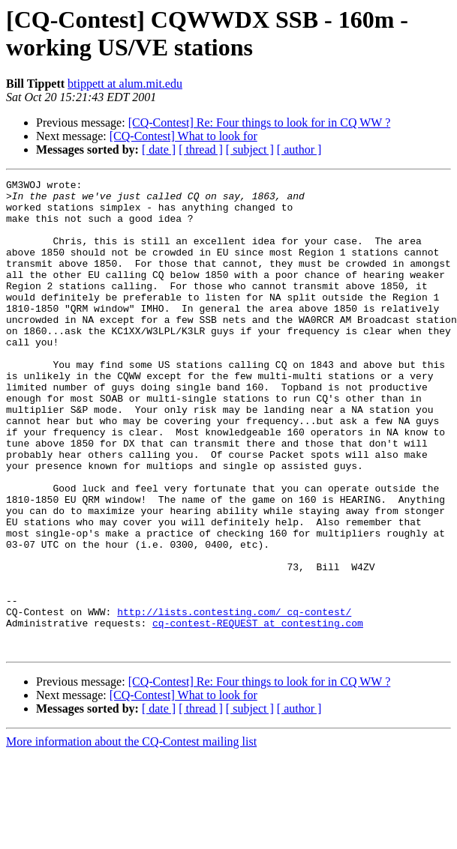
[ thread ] (201, 149)
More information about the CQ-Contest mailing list (131, 836)
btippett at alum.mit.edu (125, 83)
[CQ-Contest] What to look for (183, 136)
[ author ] (299, 149)
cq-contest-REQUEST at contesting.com (257, 712)
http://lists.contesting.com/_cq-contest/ (234, 699)
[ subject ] (250, 149)
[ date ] (159, 149)
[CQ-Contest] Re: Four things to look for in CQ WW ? (259, 122)
